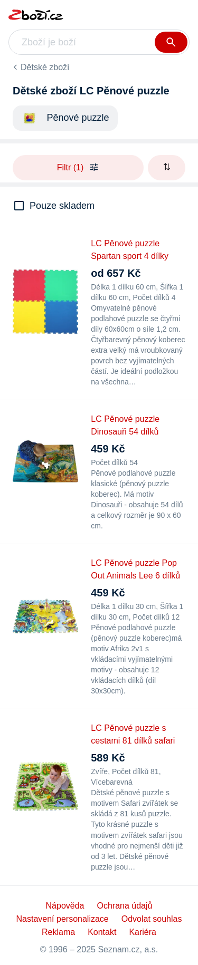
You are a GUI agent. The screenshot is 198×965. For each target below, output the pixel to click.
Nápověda (65, 905)
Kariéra (142, 932)
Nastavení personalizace (62, 918)
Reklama (58, 932)
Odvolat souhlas (151, 918)
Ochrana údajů (124, 905)
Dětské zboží (45, 67)
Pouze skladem (62, 205)
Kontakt (102, 932)
